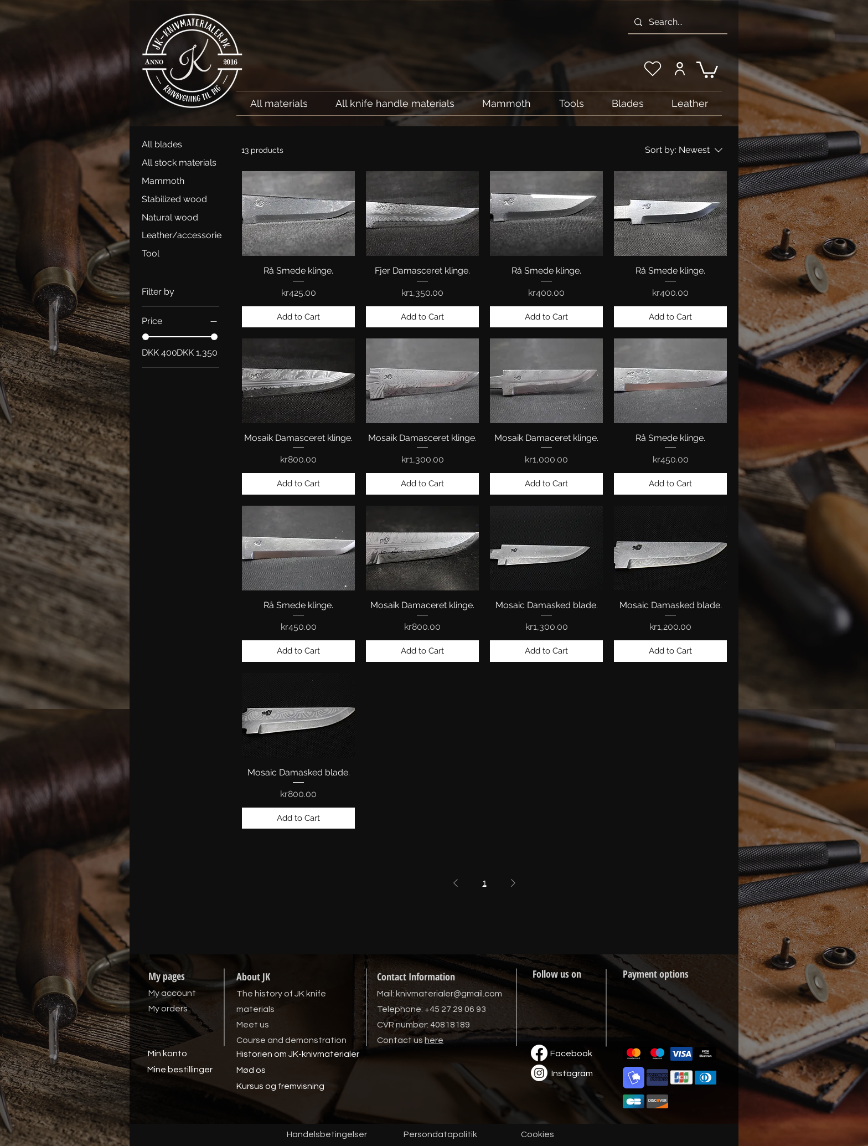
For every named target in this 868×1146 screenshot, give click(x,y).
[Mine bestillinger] (180, 1070)
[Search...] (676, 22)
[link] (707, 69)
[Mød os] (250, 1071)
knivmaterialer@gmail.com (449, 993)
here (434, 1040)
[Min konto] (167, 1054)
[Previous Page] (455, 883)
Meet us (252, 1024)
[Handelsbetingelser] (327, 1135)
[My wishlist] (653, 69)
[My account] (679, 68)
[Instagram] (572, 1074)
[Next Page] (513, 883)
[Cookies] (537, 1135)
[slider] (145, 336)
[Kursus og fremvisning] (280, 1087)
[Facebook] (571, 1054)
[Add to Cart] (298, 317)
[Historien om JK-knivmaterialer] (297, 1055)
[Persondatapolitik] (440, 1135)
